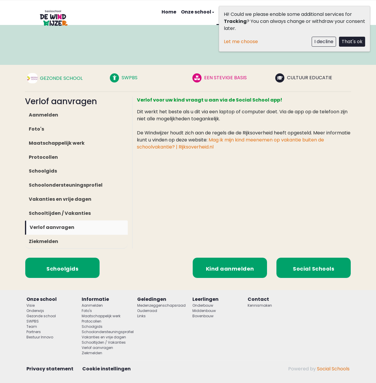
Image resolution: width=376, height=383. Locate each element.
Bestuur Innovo (39, 337)
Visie (30, 305)
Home (169, 12)
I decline (323, 41)
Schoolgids (43, 171)
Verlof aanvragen (52, 227)
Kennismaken (260, 305)
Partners (33, 331)
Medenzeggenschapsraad (160, 305)
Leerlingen (205, 299)
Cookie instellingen (106, 368)
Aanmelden (43, 115)
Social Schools (333, 368)
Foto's (36, 129)
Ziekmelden (43, 241)
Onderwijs (35, 310)
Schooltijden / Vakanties (60, 213)
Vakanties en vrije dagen (60, 199)
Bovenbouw (203, 315)
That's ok (352, 41)
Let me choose (241, 41)
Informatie (95, 299)
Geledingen (151, 299)
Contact (258, 299)
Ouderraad (147, 310)
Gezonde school (41, 315)
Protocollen (43, 157)
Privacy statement (49, 368)
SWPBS (32, 321)
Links (141, 315)
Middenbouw (204, 310)
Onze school (196, 12)
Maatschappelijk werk (57, 143)
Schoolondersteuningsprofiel (66, 185)
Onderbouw (202, 305)
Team (31, 326)
